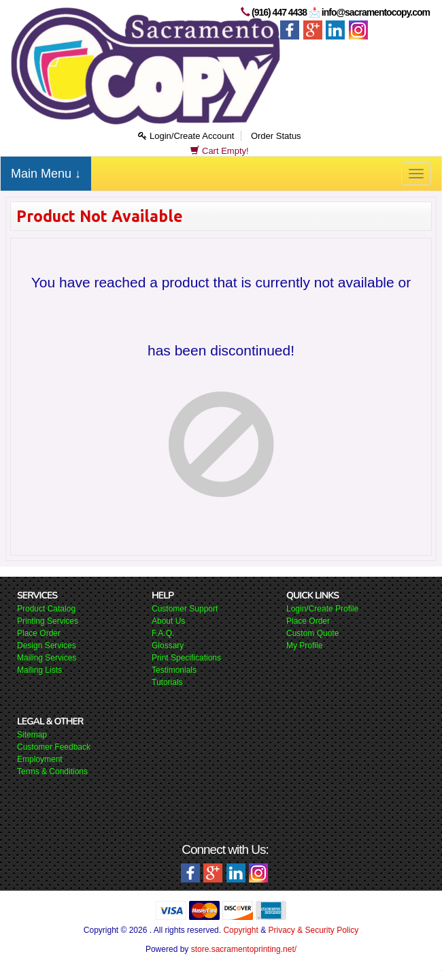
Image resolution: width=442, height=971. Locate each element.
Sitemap (32, 734)
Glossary (168, 645)
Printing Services (47, 621)
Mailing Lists (39, 670)
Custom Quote (312, 633)
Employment (40, 759)
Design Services (46, 645)
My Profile (304, 645)
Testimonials (174, 670)
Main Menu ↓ (46, 173)
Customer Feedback (53, 747)
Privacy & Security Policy (313, 930)
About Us (168, 621)
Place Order (39, 633)
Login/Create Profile (322, 609)
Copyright (240, 930)
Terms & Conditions (52, 771)
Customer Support (185, 609)
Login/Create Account (186, 136)
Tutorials (167, 682)
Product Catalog (46, 609)
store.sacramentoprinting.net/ (243, 949)
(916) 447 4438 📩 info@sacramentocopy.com (341, 12)
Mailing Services (46, 658)
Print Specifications (186, 658)
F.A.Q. (163, 633)
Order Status (276, 136)
